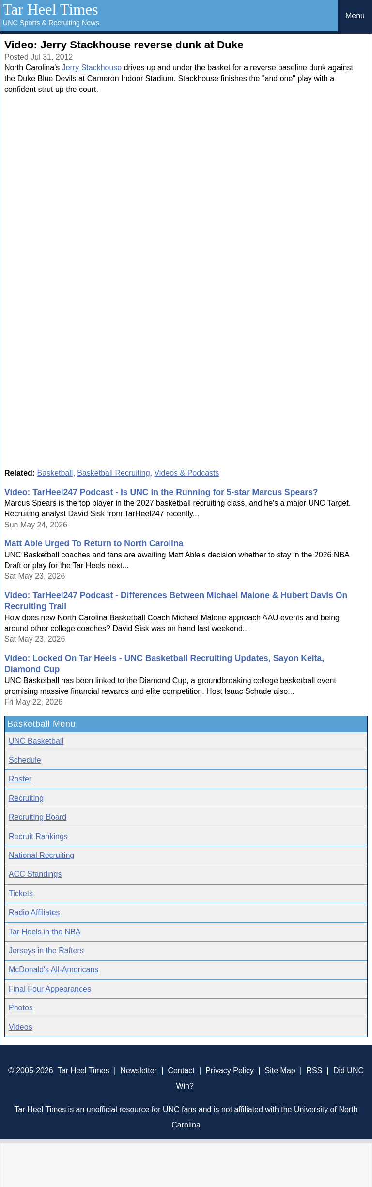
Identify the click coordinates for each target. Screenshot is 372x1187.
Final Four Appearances (50, 989)
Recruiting (26, 798)
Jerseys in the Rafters (46, 951)
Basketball (55, 473)
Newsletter (138, 1071)
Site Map (280, 1071)
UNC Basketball (36, 741)
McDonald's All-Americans (53, 969)
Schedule (25, 760)
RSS (314, 1071)
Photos (21, 1008)
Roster (20, 779)
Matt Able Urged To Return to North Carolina (93, 543)
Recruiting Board (37, 817)
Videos (20, 1027)
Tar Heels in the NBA (45, 932)
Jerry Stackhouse (92, 67)
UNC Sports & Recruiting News (51, 23)
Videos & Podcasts (186, 473)
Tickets (21, 893)
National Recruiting (41, 855)
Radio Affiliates (34, 912)
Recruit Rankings (38, 836)
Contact (181, 1071)
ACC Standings (35, 874)
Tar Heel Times (50, 9)
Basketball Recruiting (113, 473)
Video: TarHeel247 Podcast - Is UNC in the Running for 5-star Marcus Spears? (161, 492)
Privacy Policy (229, 1071)
